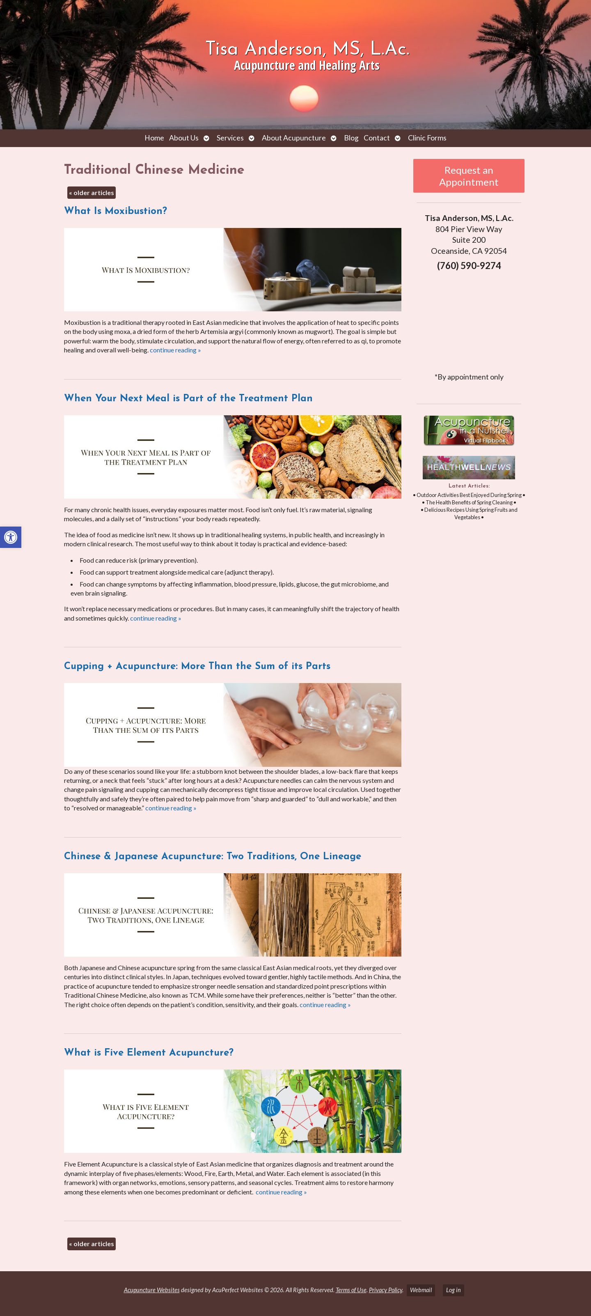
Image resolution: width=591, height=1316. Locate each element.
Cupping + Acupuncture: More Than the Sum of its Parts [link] (197, 667)
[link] (10, 537)
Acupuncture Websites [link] (152, 1289)
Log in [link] (453, 1289)
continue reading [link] (175, 350)
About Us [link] (184, 137)
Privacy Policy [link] (385, 1289)
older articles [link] (91, 192)
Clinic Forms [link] (427, 137)
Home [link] (154, 137)
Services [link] (230, 137)
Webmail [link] (421, 1289)
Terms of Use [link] (351, 1289)
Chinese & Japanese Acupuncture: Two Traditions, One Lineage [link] (212, 857)
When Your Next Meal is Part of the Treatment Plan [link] (188, 399)
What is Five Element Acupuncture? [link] (149, 1053)
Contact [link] (377, 137)
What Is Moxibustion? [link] (115, 211)
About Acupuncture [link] (294, 137)
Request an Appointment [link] (469, 176)
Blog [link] (351, 137)
